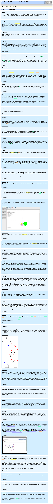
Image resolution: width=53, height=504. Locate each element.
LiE (3, 159)
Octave (4, 301)
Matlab (3, 241)
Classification (6, 6)
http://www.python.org (11, 426)
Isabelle (4, 117)
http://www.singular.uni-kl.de (11, 431)
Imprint (16, 6)
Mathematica (5, 233)
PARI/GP (4, 315)
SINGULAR (5, 456)
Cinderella (4, 32)
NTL (3, 292)
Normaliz (4, 276)
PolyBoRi (4, 326)
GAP (3, 71)
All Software (12, 6)
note (21, 4)
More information (5, 29)
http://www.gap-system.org (31, 431)
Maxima (4, 250)
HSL (3, 108)
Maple (3, 200)
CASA (3, 21)
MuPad (4, 261)
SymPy (4, 482)
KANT (3, 129)
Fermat (4, 55)
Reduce (4, 400)
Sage (3, 422)
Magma (4, 190)
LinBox (4, 170)
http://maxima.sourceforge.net (17, 432)
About (2, 6)
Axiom (3, 12)
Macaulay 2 (5, 182)
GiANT (3, 84)
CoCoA (4, 41)
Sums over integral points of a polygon (12, 474)
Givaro (3, 94)
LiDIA (3, 150)
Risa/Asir (4, 411)
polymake (4, 370)
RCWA (3, 387)
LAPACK (4, 138)
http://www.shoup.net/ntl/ (41, 430)
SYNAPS (4, 492)
